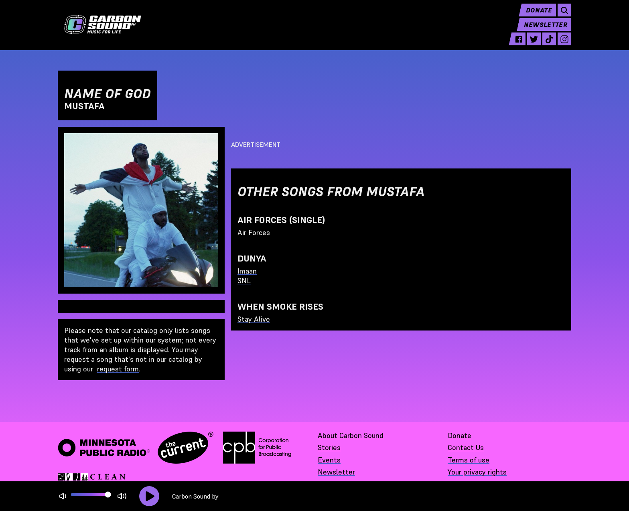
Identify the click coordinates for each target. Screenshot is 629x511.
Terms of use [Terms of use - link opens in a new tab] (468, 459)
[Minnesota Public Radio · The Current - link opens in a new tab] (135, 448)
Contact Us (466, 447)
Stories (329, 447)
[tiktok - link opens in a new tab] (549, 45)
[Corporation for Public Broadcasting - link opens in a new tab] (257, 448)
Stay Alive (253, 319)
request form (118, 368)
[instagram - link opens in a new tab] (564, 45)
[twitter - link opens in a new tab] (534, 45)
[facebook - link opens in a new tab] (519, 45)
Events (329, 459)
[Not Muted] (63, 496)
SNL (244, 280)
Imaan (247, 271)
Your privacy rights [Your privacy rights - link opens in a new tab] (477, 472)
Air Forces (253, 232)
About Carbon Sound (350, 435)
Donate (539, 16)
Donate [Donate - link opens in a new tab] (459, 435)
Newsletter (545, 30)
